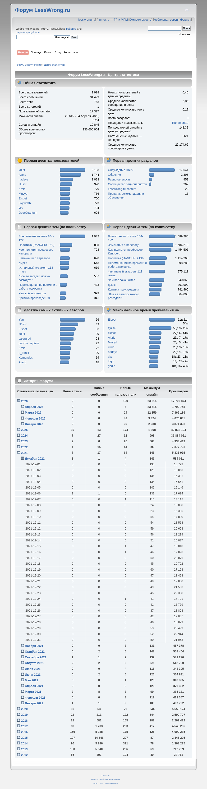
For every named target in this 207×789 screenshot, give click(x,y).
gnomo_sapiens (29, 343)
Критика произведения (34, 298)
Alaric (22, 174)
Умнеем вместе (140, 19)
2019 (24, 714)
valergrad (25, 338)
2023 (24, 441)
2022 (24, 447)
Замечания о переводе (34, 258)
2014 (24, 743)
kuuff (22, 170)
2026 (24, 401)
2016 (24, 732)
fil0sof (23, 184)
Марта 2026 (33, 412)
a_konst (24, 353)
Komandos (26, 357)
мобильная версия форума (172, 19)
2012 (24, 755)
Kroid (22, 189)
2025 (24, 430)
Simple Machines (114, 779)
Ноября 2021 (34, 646)
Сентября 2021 (35, 657)
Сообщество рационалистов (127, 184)
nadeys (23, 179)
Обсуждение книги (120, 170)
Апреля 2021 (34, 686)
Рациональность (119, 179)
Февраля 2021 (35, 697)
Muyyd (23, 193)
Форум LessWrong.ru (42, 10)
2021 (24, 453)
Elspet (23, 198)
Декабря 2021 (35, 458)
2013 (24, 749)
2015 (24, 737)
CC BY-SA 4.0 (105, 775)
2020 (24, 709)
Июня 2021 (33, 674)
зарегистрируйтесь (28, 32)
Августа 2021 (34, 663)
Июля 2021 (33, 669)
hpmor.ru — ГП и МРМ (113, 19)
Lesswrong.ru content (122, 189)
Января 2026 (34, 424)
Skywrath (25, 203)
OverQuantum (28, 212)
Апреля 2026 (34, 407)
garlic (111, 366)
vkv (21, 208)
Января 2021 (34, 703)
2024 (24, 435)
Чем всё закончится (32, 293)
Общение (114, 174)
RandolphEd (180, 123)
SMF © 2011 (104, 779)
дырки (23, 263)
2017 (24, 726)
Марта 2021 (33, 691)
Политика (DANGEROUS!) (37, 245)
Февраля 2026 (35, 418)
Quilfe (112, 328)
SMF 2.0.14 (94, 779)
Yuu (21, 319)
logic (111, 361)
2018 (24, 720)
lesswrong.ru (86, 19)
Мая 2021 (31, 680)
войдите (71, 28)
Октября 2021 (35, 651)
